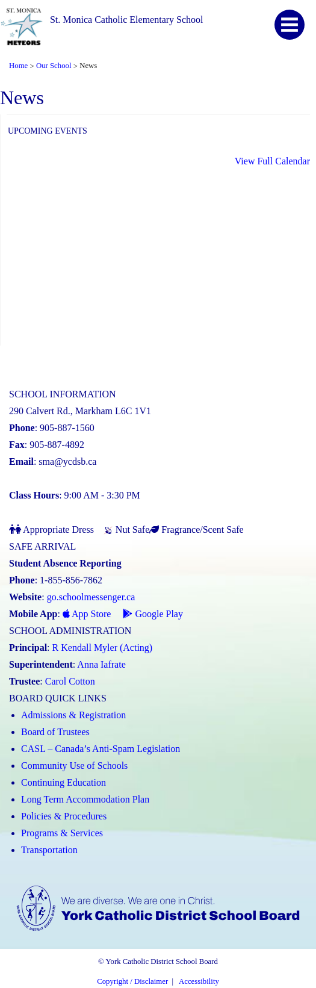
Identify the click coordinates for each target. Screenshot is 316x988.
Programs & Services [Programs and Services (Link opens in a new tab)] (62, 833)
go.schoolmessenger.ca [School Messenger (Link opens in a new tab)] (91, 597)
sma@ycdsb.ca (67, 461)
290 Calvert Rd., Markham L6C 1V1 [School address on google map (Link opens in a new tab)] (80, 411)
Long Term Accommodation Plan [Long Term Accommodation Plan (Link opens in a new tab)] (85, 799)
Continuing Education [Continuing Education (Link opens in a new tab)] (63, 782)
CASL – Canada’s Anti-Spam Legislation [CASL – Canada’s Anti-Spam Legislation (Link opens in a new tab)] (100, 749)
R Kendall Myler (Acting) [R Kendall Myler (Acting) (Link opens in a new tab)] (102, 647)
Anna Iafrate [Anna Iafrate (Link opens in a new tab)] (101, 664)
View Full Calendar (272, 161)
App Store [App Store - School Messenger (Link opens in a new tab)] (87, 614)
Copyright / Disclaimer (132, 981)
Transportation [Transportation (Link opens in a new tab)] (49, 850)
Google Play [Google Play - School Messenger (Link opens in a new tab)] (153, 614)
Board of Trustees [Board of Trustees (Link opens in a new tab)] (55, 732)
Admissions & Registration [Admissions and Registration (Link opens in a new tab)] (73, 715)
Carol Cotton (70, 681)
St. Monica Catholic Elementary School (126, 19)
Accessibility (199, 981)
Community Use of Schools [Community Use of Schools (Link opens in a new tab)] (74, 765)
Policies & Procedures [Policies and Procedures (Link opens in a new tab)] (64, 816)
